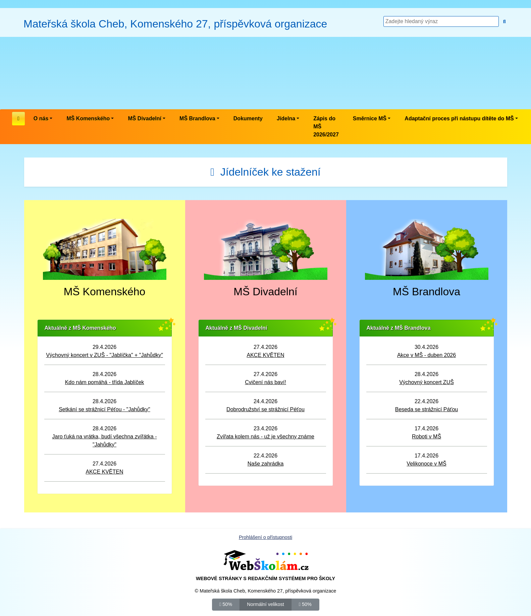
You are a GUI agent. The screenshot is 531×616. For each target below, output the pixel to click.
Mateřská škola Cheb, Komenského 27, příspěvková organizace (175, 24)
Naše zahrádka (266, 464)
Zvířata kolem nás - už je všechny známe (265, 436)
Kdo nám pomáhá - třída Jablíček (104, 382)
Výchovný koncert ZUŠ (426, 382)
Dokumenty (248, 118)
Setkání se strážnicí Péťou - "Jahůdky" (104, 409)
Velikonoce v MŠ (426, 464)
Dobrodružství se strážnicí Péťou (265, 409)
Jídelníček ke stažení (265, 172)
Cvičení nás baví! (265, 382)
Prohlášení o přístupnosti (265, 537)
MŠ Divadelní (265, 292)
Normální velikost (265, 604)
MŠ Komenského (105, 292)
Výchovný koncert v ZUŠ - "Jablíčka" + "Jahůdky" (104, 355)
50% (225, 604)
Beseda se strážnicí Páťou (426, 409)
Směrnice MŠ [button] (369, 118)
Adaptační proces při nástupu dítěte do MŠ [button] (459, 118)
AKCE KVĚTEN (104, 472)
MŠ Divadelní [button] (144, 118)
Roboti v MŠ (426, 436)
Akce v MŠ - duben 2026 (426, 355)
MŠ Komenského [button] (88, 118)
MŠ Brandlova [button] (197, 118)
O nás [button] (41, 118)
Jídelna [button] (286, 118)
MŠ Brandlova (426, 292)
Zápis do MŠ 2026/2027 (326, 126)
